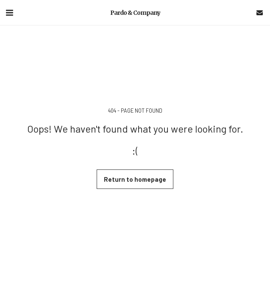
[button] (9, 12)
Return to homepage (135, 179)
